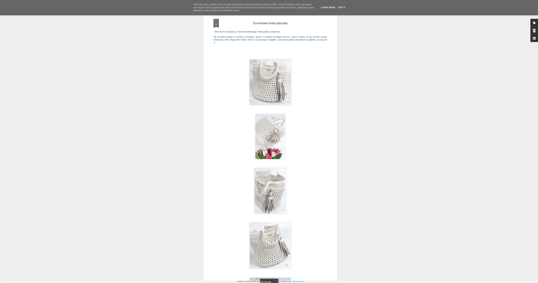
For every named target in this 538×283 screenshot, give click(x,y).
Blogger (289, 281)
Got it (341, 7)
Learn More (328, 7)
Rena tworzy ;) (288, 217)
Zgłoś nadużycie (299, 281)
